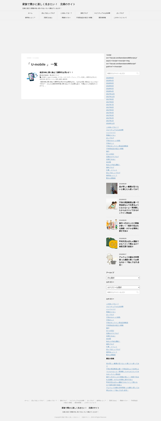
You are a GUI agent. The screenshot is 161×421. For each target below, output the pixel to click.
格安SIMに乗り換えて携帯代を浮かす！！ (56, 72)
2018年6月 (110, 86)
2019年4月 (110, 80)
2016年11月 (110, 123)
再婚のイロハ (66, 17)
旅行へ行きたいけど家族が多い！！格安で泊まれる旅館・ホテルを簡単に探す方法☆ (129, 227)
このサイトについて (120, 17)
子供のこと (110, 143)
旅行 (107, 151)
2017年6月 (110, 107)
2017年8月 (110, 102)
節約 (57, 79)
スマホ (60, 77)
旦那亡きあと (48, 17)
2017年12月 (110, 94)
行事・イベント (111, 170)
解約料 (65, 79)
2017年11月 (110, 96)
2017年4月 (110, 113)
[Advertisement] (80, 36)
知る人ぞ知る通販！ (113, 165)
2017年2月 (110, 118)
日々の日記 (110, 154)
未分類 (108, 162)
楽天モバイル (50, 79)
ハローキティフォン (69, 77)
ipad (49, 77)
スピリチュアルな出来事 (102, 13)
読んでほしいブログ (48, 13)
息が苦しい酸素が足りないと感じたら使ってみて (129, 188)
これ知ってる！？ (66, 13)
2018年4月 (110, 91)
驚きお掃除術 (111, 178)
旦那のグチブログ (112, 157)
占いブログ (120, 13)
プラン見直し (81, 77)
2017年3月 (110, 115)
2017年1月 (110, 121)
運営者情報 (102, 17)
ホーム (30, 13)
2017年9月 (110, 99)
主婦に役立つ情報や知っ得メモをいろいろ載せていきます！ (80, 412)
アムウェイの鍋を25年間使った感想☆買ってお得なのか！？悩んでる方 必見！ (129, 261)
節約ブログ (84, 13)
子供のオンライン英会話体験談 (117, 146)
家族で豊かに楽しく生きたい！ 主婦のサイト (48, 4)
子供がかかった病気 (113, 140)
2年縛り (44, 77)
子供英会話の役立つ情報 (84, 17)
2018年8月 (110, 83)
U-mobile (54, 77)
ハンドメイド (111, 132)
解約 (60, 79)
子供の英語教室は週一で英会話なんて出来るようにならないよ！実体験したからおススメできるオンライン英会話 (129, 207)
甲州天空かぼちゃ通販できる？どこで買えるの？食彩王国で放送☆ (129, 244)
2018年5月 (110, 88)
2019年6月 (110, 78)
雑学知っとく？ (30, 17)
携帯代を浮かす (91, 77)
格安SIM (42, 79)
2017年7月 (110, 105)
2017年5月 (110, 110)
